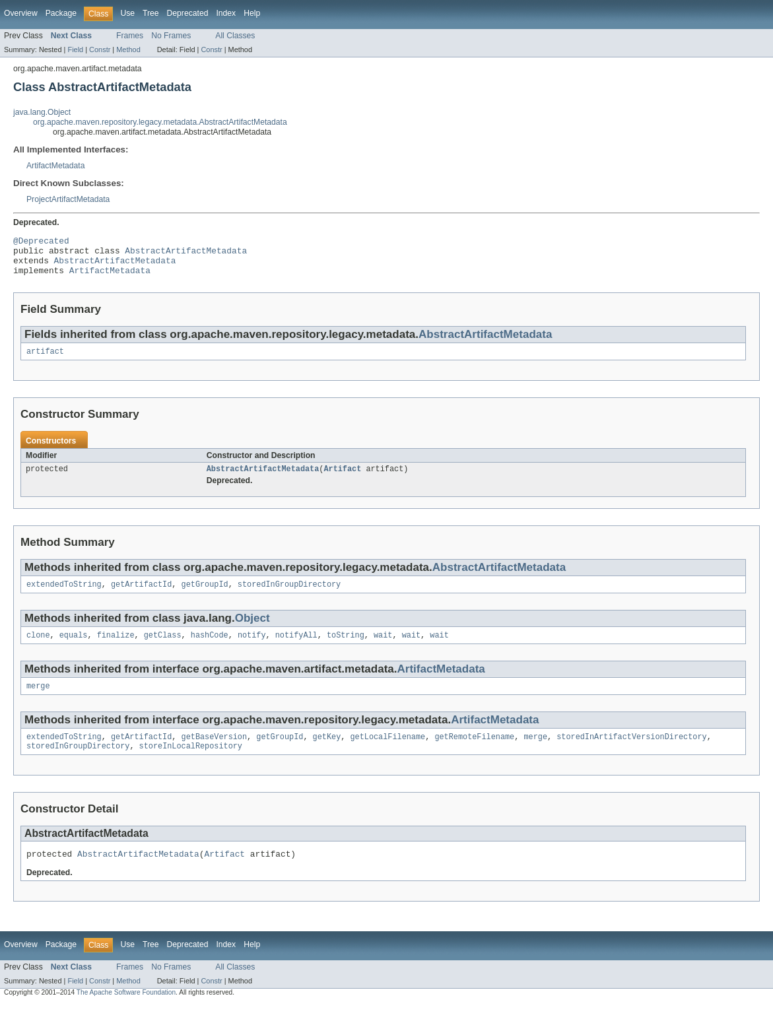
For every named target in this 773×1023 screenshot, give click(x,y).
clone (38, 648)
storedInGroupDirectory (289, 596)
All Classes (235, 35)
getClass (163, 648)
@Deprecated (41, 242)
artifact (45, 360)
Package (61, 13)
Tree (151, 13)
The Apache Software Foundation (126, 1011)
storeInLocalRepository (190, 763)
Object (252, 630)
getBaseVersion (215, 752)
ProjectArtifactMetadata (68, 199)
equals (73, 648)
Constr (99, 49)
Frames (129, 35)
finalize (116, 648)
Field (75, 49)
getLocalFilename (387, 752)
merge (38, 700)
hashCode (209, 648)
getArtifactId (141, 596)
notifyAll (296, 648)
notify (252, 648)
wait (383, 648)
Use (127, 13)
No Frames (171, 35)
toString (345, 648)
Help (252, 13)
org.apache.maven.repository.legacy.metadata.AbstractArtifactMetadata (160, 122)
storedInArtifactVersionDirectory (631, 752)
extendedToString (64, 596)
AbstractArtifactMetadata (186, 254)
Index (226, 13)
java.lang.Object (42, 112)
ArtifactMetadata (55, 165)
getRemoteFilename (474, 752)
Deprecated (188, 13)
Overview (21, 13)
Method (128, 49)
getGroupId (205, 596)
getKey (327, 752)
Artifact (342, 479)
